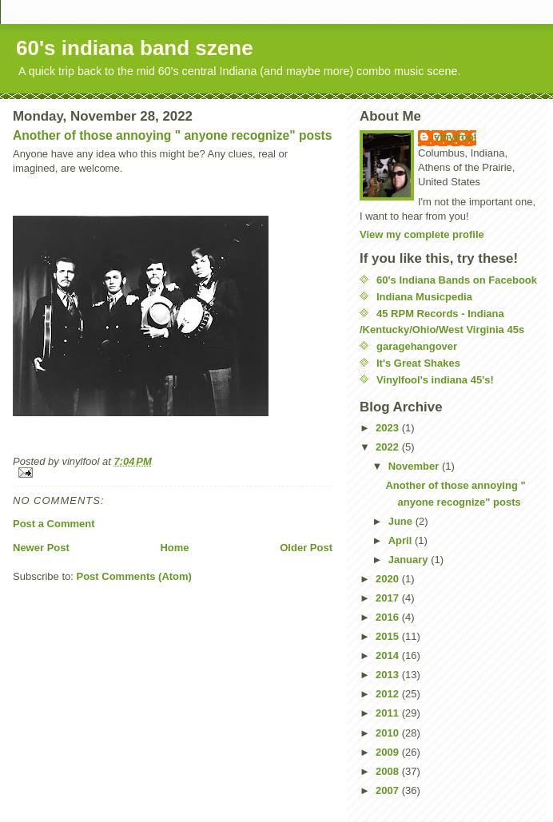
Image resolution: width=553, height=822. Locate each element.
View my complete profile (422, 234)
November (415, 466)
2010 (389, 733)
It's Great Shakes (418, 363)
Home (174, 548)
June (402, 521)
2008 (389, 771)
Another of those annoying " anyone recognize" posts (172, 135)
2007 (389, 790)
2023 (389, 428)
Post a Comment (54, 524)
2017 (389, 598)
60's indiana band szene (134, 48)
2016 (389, 617)
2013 (389, 675)
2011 (389, 713)
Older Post (306, 548)
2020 (389, 579)
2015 (389, 636)
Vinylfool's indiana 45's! (435, 380)
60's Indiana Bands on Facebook (456, 280)
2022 (389, 447)
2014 (389, 655)
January (409, 560)
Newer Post (41, 548)
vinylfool (455, 137)
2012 (389, 694)
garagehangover (416, 346)
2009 (389, 752)
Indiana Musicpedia (424, 297)
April (401, 540)
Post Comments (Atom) (134, 576)
